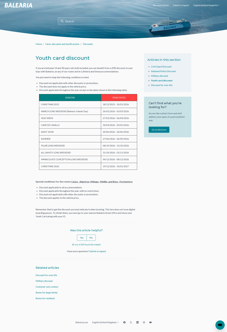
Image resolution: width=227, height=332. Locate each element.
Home (39, 44)
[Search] (113, 21)
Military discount (44, 280)
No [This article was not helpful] (91, 237)
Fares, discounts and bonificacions (62, 44)
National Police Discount (163, 71)
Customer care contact (47, 286)
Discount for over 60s (46, 275)
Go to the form (159, 129)
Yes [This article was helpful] (82, 237)
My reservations (161, 5)
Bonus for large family (46, 292)
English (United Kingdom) (206, 5)
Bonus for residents (45, 298)
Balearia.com (81, 322)
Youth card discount (162, 80)
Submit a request (181, 5)
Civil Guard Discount (161, 66)
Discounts (88, 44)
